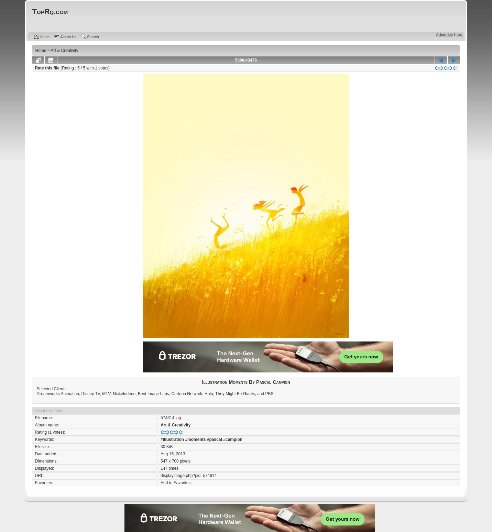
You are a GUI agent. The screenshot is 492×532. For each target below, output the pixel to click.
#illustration (172, 439)
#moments (195, 439)
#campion (232, 439)
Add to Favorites (175, 482)
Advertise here (449, 35)
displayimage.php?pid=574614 (189, 475)
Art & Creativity (175, 425)
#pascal (214, 439)
